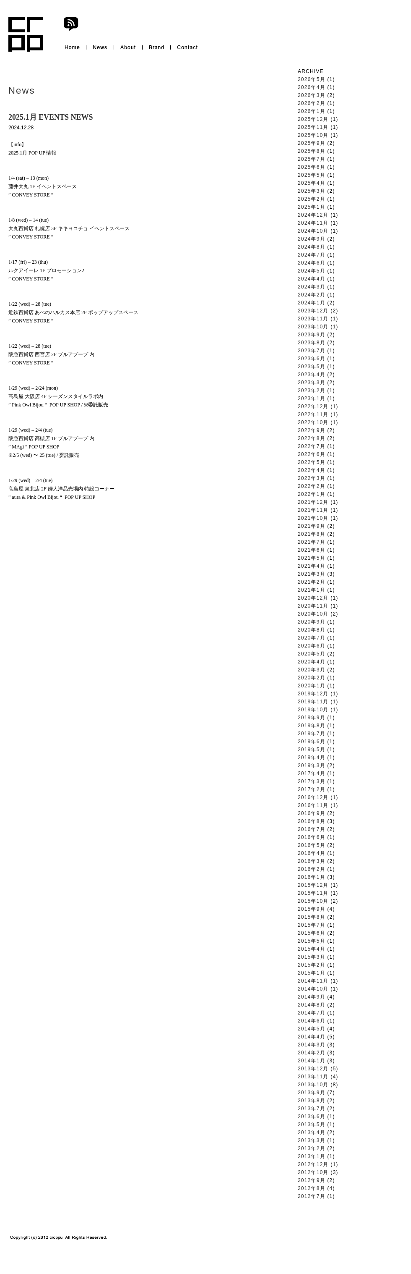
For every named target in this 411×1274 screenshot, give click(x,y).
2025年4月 (311, 183)
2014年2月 (311, 1052)
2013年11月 (313, 1076)
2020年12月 (313, 597)
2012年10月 (313, 1172)
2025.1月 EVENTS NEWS (50, 117)
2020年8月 (311, 629)
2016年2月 (311, 869)
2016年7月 (311, 829)
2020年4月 (311, 661)
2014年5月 (311, 1028)
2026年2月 (311, 103)
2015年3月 (311, 956)
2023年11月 (313, 318)
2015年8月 (311, 917)
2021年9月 (311, 526)
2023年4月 (311, 374)
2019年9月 (311, 717)
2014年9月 (311, 996)
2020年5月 (311, 653)
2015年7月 (311, 925)
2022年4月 (311, 470)
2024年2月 (311, 294)
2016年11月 (313, 805)
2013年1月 (311, 1156)
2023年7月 (311, 350)
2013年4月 (311, 1132)
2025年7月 (311, 159)
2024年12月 (313, 215)
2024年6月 (311, 262)
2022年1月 (311, 494)
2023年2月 (311, 390)
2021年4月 (311, 566)
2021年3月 (311, 574)
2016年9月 (311, 813)
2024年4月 (311, 278)
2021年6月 (311, 550)
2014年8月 (311, 1004)
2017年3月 (311, 781)
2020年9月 (311, 621)
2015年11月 (313, 893)
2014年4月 (311, 1036)
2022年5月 (311, 462)
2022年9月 (311, 430)
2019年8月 (311, 725)
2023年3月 (311, 382)
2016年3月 (311, 861)
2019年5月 (311, 749)
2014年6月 (311, 1020)
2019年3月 (311, 765)
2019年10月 (313, 709)
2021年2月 (311, 582)
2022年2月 (311, 486)
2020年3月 (311, 669)
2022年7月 (311, 446)
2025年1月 (311, 207)
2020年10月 (313, 613)
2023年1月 (311, 398)
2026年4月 (311, 87)
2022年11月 (313, 414)
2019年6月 (311, 741)
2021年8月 (311, 534)
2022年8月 (311, 438)
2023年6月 (311, 358)
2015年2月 (311, 964)
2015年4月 (311, 949)
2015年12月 (313, 885)
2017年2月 (311, 789)
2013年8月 (311, 1100)
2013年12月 (313, 1068)
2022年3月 (311, 478)
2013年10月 (313, 1084)
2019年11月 (313, 701)
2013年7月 (311, 1108)
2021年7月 (311, 542)
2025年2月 (311, 199)
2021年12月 (313, 502)
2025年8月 (311, 151)
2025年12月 (313, 119)
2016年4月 (311, 853)
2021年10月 (313, 518)
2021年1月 (311, 589)
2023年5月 (311, 366)
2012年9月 (311, 1180)
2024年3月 (311, 286)
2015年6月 (311, 933)
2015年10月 (313, 901)
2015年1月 (311, 972)
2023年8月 (311, 342)
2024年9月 (311, 238)
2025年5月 (311, 175)
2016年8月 (311, 821)
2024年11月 (313, 222)
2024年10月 (313, 230)
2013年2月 (311, 1148)
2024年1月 (311, 302)
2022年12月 (313, 406)
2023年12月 (313, 310)
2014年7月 (311, 1012)
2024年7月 (311, 254)
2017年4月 (311, 773)
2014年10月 (313, 988)
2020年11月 (313, 605)
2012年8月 (311, 1188)
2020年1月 (311, 685)
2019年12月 (313, 693)
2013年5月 (311, 1124)
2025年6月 (311, 167)
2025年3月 (311, 191)
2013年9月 (311, 1092)
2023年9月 (311, 334)
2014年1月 (311, 1060)
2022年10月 (313, 422)
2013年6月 (311, 1116)
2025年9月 (311, 143)
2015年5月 (311, 941)
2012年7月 (311, 1196)
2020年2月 (311, 677)
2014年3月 (311, 1044)
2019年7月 (311, 733)
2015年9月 (311, 909)
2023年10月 (313, 326)
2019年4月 (311, 757)
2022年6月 (311, 454)
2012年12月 (313, 1164)
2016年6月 (311, 837)
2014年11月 (313, 980)
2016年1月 (311, 877)
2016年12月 (313, 797)
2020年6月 (311, 645)
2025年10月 (313, 135)
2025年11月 (313, 127)
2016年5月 (311, 845)
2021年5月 (311, 558)
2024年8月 (311, 246)
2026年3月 (311, 95)
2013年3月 (311, 1140)
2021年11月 (313, 510)
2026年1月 (311, 111)
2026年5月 (311, 79)
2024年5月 (311, 270)
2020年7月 (311, 637)
